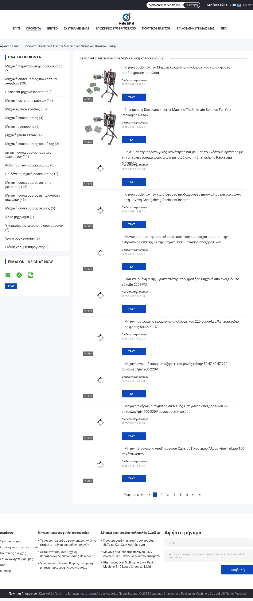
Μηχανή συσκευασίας (21, 118)
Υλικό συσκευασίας (20, 238)
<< (148, 494)
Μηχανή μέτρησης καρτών (25, 101)
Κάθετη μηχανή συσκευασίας (27, 165)
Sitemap (5, 571)
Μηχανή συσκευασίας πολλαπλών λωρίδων (130, 532)
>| (200, 494)
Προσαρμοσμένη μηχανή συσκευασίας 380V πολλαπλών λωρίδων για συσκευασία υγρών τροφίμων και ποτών (130, 543)
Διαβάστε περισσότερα (135, 80)
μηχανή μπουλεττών (21, 135)
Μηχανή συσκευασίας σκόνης (27, 208)
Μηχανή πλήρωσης (19, 127)
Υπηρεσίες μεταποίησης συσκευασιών (34, 226)
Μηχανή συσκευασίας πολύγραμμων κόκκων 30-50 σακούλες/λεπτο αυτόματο (131, 554)
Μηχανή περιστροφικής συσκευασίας (33, 66)
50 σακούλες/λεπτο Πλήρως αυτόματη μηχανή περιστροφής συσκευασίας (66, 565)
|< (142, 494)
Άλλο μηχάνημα (17, 217)
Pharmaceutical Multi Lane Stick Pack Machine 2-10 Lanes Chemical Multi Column (128, 565)
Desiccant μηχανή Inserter (24, 92)
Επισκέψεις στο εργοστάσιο (116, 28)
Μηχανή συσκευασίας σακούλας (29, 144)
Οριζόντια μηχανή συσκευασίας (29, 174)
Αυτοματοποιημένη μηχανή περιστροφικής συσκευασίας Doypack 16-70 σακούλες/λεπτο (68, 554)
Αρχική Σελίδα (9, 46)
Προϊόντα (33, 28)
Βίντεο (52, 28)
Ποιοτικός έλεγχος (156, 28)
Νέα (224, 28)
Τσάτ (131, 97)
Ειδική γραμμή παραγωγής (25, 247)
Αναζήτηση (192, 5)
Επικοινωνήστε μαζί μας (196, 28)
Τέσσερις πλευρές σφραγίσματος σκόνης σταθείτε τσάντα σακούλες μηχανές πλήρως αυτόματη (68, 543)
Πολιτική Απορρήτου (23, 593)
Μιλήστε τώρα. (217, 5)
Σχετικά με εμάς (76, 28)
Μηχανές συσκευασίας (22, 109)
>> (193, 494)
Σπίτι (16, 28)
